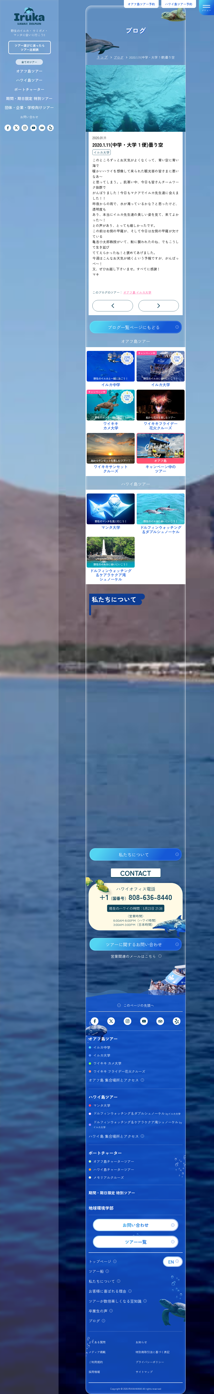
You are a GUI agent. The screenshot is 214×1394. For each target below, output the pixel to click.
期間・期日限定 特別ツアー (29, 98)
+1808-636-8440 (135, 897)
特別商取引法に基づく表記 (153, 1352)
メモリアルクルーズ (108, 1177)
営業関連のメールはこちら (133, 956)
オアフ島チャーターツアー (113, 1161)
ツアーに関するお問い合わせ (134, 944)
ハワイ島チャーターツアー (113, 1169)
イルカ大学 (101, 152)
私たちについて (134, 854)
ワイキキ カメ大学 (107, 1063)
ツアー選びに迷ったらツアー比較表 (30, 47)
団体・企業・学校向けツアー (29, 107)
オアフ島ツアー (29, 71)
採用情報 (94, 1372)
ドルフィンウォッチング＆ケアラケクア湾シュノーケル (137, 1124)
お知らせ (141, 1342)
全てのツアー (29, 62)
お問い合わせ (29, 117)
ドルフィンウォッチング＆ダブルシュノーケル (137, 1113)
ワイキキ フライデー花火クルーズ (119, 1071)
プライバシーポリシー (150, 1362)
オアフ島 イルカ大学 (137, 292)
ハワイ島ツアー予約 (178, 4)
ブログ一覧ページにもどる (134, 327)
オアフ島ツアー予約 (141, 4)
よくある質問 (97, 1342)
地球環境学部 (101, 1208)
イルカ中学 (101, 1047)
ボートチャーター (29, 89)
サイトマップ (144, 1372)
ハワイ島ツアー (29, 80)
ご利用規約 (96, 1362)
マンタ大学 (101, 1105)
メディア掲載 (97, 1352)
